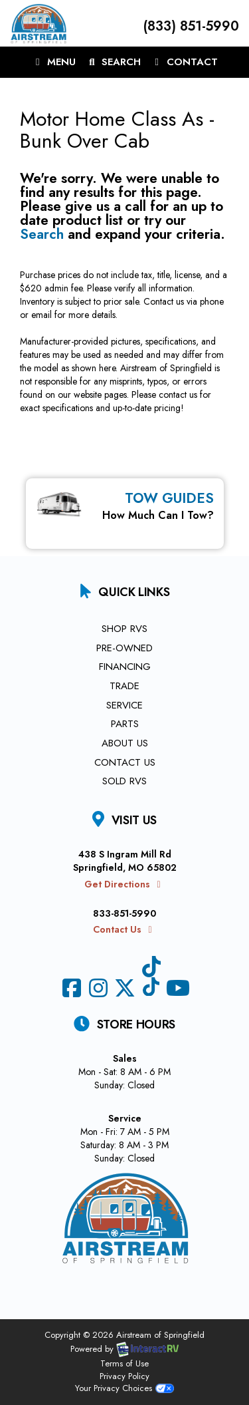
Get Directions (124, 884)
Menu (56, 64)
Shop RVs (124, 628)
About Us (125, 743)
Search (113, 64)
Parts (125, 723)
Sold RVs (124, 781)
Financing (125, 666)
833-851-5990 (124, 913)
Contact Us (124, 762)
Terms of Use (124, 1363)
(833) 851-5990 (189, 26)
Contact (184, 64)
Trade (124, 686)
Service (124, 705)
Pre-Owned (124, 648)
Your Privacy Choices (124, 1388)
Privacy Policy (124, 1376)
